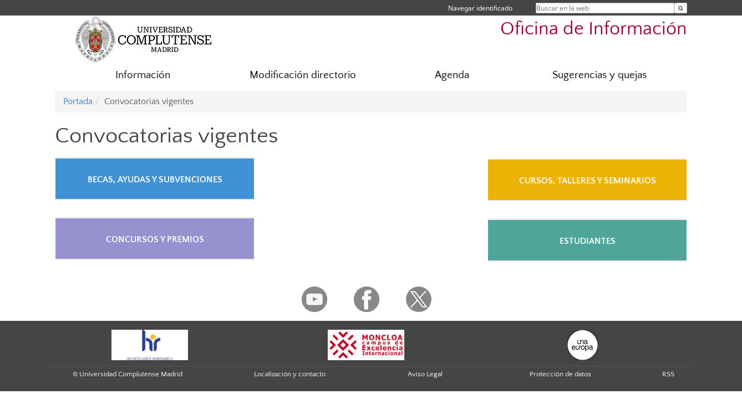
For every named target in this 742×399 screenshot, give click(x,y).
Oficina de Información (593, 29)
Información (142, 75)
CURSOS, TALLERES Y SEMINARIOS (587, 181)
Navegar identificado (480, 8)
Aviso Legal (425, 374)
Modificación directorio (303, 75)
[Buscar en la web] (680, 8)
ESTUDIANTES (588, 241)
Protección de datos (560, 374)
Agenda (452, 75)
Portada (78, 101)
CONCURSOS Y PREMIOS (155, 239)
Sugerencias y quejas (599, 75)
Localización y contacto (290, 374)
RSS (668, 374)
